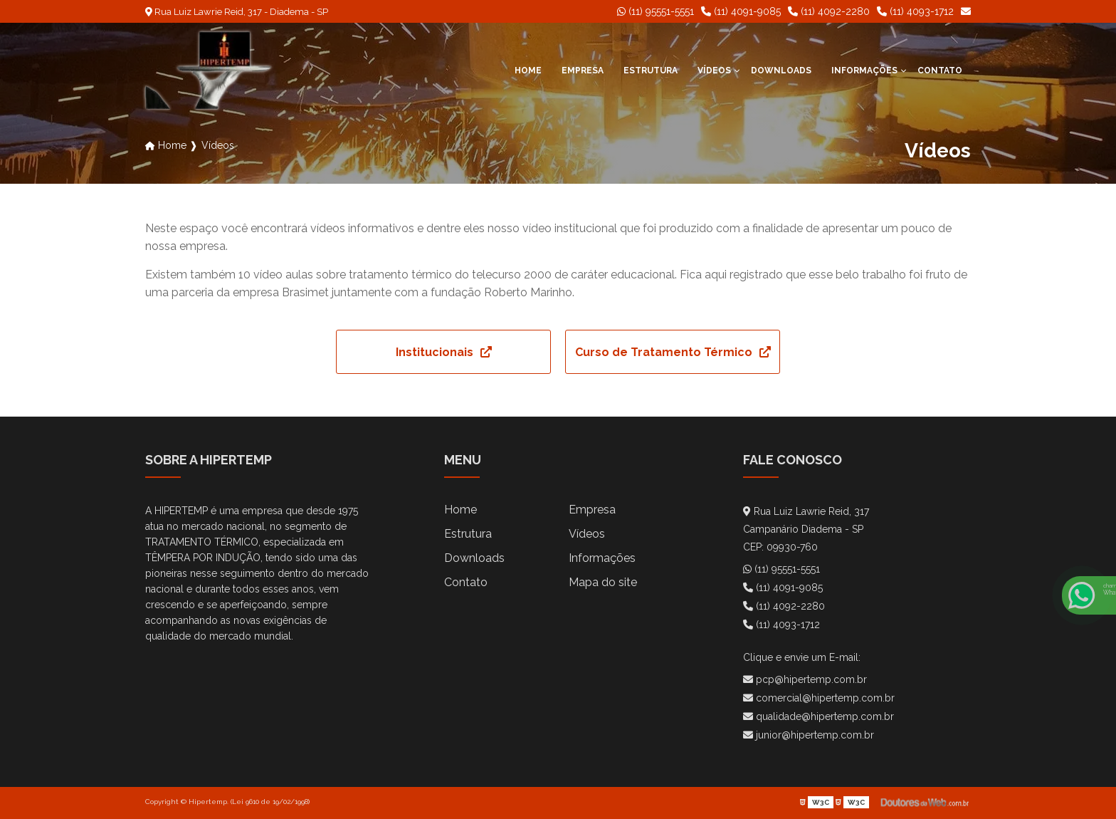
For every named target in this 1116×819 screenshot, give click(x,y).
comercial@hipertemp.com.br (819, 698)
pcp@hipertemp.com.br (805, 679)
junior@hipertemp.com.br (808, 735)
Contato (939, 70)
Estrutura (650, 70)
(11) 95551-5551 (655, 11)
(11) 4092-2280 (829, 11)
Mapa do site (603, 582)
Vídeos (714, 70)
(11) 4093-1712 (915, 11)
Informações (864, 70)
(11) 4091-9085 (741, 11)
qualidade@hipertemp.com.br (818, 716)
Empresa (583, 70)
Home (528, 70)
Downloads (781, 70)
